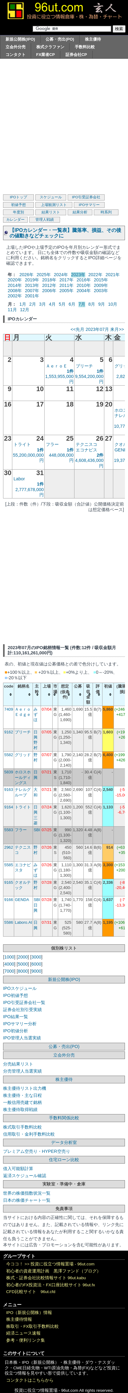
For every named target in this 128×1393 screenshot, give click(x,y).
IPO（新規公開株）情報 (29, 1312)
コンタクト (16, 54)
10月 (112, 304)
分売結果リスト (18, 1064)
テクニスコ (86, 444)
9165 (8, 882)
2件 (100, 455)
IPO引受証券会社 (86, 197)
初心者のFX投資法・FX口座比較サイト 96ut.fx (50, 1285)
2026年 (26, 274)
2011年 (66, 285)
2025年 (44, 274)
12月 (24, 309)
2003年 (101, 290)
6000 (36, 964)
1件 (70, 371)
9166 (8, 899)
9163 (8, 789)
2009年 (101, 285)
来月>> (117, 329)
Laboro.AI (23, 922)
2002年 (15, 295)
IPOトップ (18, 197)
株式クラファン (50, 47)
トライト (22, 444)
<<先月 (77, 329)
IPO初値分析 (15, 1030)
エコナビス (86, 449)
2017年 (66, 279)
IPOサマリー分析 (20, 1023)
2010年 (84, 285)
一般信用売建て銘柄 (22, 1102)
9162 (8, 732)
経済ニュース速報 (23, 1333)
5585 (8, 865)
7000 (9, 971)
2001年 (32, 295)
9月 (101, 304)
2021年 (113, 274)
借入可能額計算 (18, 1168)
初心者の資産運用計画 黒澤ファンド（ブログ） (53, 1271)
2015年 (101, 279)
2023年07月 (97, 329)
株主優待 (93, 39)
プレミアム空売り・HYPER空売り (36, 1151)
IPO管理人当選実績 (22, 1037)
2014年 (15, 285)
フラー (52, 444)
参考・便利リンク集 (25, 1340)
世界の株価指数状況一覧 (26, 1193)
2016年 (84, 279)
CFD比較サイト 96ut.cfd (30, 1291)
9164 (8, 807)
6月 (72, 304)
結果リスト (51, 212)
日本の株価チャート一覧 (26, 1200)
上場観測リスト (54, 205)
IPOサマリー (89, 205)
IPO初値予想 (15, 995)
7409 (8, 709)
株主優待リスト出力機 (24, 1088)
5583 (8, 829)
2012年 (49, 285)
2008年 (15, 290)
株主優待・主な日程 (22, 1095)
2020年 (15, 279)
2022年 (95, 274)
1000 (9, 956)
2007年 (32, 290)
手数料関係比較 (64, 1117)
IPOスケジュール (20, 988)
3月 (42, 304)
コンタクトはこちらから (30, 1380)
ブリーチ (84, 365)
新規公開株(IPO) (20, 39)
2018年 (49, 279)
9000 (36, 971)
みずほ (36, 714)
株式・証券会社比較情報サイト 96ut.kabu (46, 1278)
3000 (36, 956)
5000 (23, 964)
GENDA (22, 899)
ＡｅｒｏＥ (56, 365)
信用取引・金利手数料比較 (29, 1134)
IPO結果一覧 (15, 1016)
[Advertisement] (64, 126)
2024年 (61, 274)
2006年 (49, 290)
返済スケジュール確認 (24, 1175)
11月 (12, 309)
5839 (8, 772)
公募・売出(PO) (60, 39)
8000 (23, 971)
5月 (62, 304)
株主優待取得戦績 (20, 1109)
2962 (8, 847)
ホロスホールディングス (23, 777)
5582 (8, 754)
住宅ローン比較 (64, 1159)
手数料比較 (85, 47)
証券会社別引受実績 (22, 1009)
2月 (32, 304)
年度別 (18, 212)
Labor (19, 478)
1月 (22, 304)
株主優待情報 (19, 1319)
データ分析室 (64, 1142)
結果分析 (80, 212)
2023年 (78, 274)
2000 (23, 956)
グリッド (23, 754)
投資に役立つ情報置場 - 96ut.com (62, 1264)
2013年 (32, 285)
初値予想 (18, 205)
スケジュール (51, 197)
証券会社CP (76, 54)
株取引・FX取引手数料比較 (32, 1326)
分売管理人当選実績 (22, 1071)
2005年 (66, 290)
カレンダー (15, 219)
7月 (81, 304)
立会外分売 (16, 47)
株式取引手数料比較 (22, 1127)
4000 (9, 964)
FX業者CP (45, 54)
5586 (8, 922)
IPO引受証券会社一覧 (24, 1002)
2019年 (32, 279)
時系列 (106, 212)
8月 (91, 304)
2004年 (84, 290)
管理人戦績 (44, 219)
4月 (52, 304)
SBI (37, 829)
